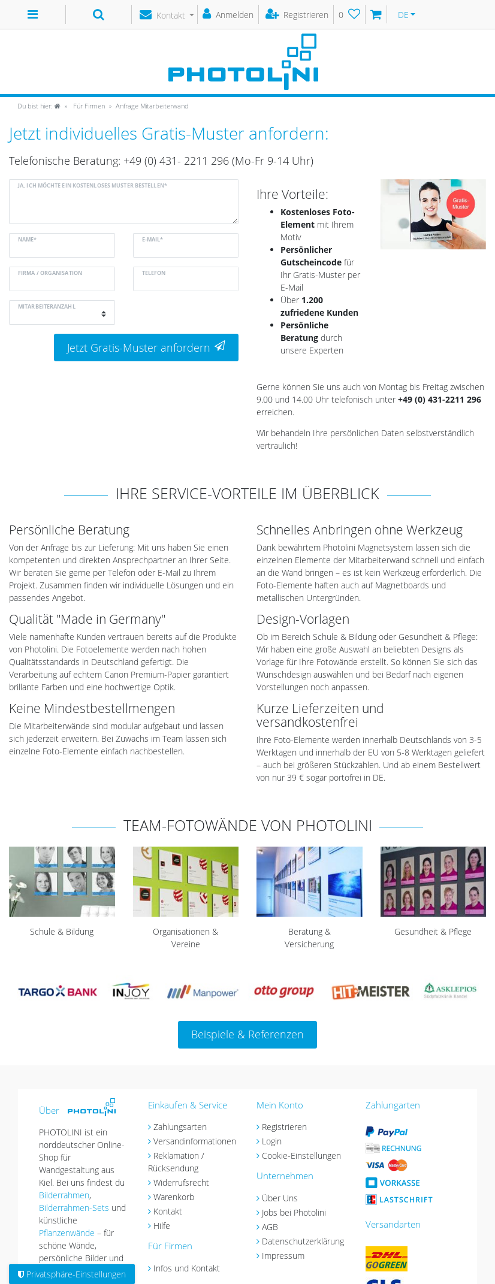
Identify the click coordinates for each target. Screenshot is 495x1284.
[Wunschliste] (350, 14)
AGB (270, 1226)
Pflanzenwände (68, 1232)
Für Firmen (88, 105)
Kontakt (167, 1211)
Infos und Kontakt (186, 1268)
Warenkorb (173, 1197)
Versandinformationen (194, 1141)
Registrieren (284, 1126)
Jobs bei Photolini (294, 1212)
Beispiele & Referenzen (247, 1034)
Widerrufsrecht (181, 1182)
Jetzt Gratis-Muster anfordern (146, 347)
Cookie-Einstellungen (301, 1155)
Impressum (283, 1255)
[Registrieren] (297, 14)
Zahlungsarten (180, 1126)
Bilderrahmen (64, 1195)
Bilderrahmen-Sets (74, 1207)
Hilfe (161, 1225)
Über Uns (280, 1198)
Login (272, 1141)
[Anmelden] (228, 14)
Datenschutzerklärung (303, 1241)
